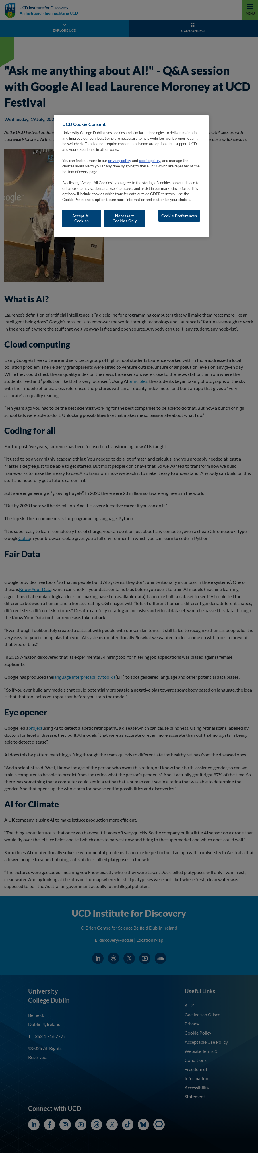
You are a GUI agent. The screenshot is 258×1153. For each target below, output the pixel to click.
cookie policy (149, 160)
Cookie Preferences (179, 216)
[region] (131, 176)
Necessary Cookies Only (125, 218)
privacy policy (119, 160)
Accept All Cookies (81, 218)
